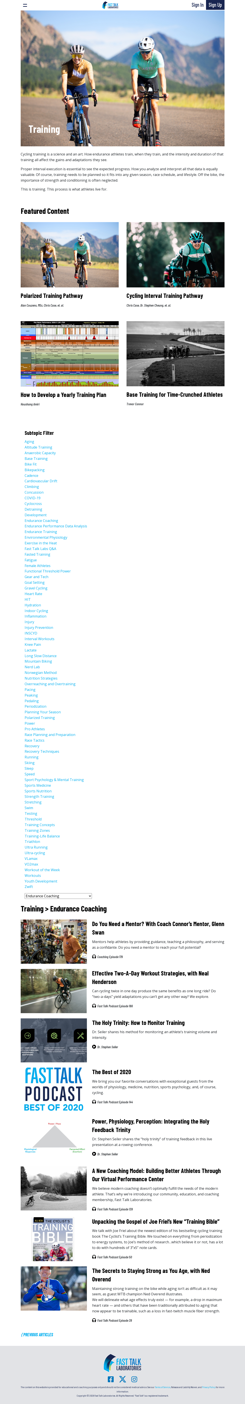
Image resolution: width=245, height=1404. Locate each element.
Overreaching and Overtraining (50, 684)
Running (32, 757)
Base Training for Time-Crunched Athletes (175, 394)
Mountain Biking (38, 661)
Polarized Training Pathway (52, 295)
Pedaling (32, 701)
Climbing (32, 486)
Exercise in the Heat (41, 543)
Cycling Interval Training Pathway (165, 295)
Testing (31, 813)
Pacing (30, 689)
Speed (30, 774)
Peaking (31, 695)
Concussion (34, 492)
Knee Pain (33, 644)
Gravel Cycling (36, 588)
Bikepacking (35, 469)
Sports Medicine (38, 785)
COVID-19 (33, 498)
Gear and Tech (36, 576)
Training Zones (37, 830)
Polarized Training (40, 717)
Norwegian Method (41, 672)
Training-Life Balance (42, 836)
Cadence (31, 475)
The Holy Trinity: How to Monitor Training (138, 1022)
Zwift (29, 886)
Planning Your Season (43, 712)
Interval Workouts (39, 638)
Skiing (30, 762)
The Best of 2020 (111, 1071)
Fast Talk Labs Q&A (40, 548)
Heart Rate (33, 593)
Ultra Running (36, 847)
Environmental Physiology (46, 537)
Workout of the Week (42, 869)
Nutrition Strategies (41, 678)
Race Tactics (34, 740)
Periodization (35, 706)
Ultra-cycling (35, 852)
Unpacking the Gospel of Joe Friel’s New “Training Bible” (156, 1221)
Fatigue (31, 560)
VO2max (31, 864)
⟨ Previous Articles (37, 1334)
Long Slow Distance (41, 655)
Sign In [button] (198, 5)
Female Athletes (38, 565)
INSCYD (31, 633)
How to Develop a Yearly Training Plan (63, 394)
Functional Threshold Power (48, 571)
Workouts (33, 875)
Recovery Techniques (42, 751)
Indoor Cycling (36, 610)
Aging (29, 441)
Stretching (33, 802)
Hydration (33, 605)
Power (30, 723)
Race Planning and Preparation (50, 734)
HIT (28, 599)
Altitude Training (38, 447)
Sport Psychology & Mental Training (54, 779)
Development (36, 515)
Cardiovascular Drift (41, 481)
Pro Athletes (35, 729)
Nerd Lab (32, 667)
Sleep (29, 768)
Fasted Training (37, 554)
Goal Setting (35, 582)
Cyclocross (33, 503)
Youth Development (41, 881)
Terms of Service (162, 1387)
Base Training (36, 458)
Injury (29, 621)
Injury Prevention (39, 627)
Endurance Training (41, 531)
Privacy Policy (208, 1387)
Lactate (31, 650)
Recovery (32, 746)
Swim (29, 807)
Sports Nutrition (38, 791)
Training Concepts (40, 824)
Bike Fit (31, 464)
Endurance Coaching (41, 520)
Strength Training (39, 796)
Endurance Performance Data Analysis (56, 526)
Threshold (33, 819)
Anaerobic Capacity (40, 453)
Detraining (33, 509)
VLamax (31, 858)
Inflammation (35, 616)
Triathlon (32, 841)
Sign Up (215, 5)
